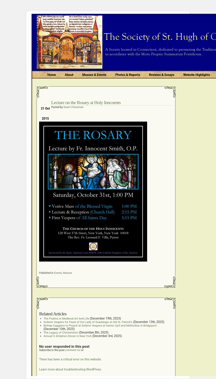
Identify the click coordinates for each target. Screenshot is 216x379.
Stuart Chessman (73, 107)
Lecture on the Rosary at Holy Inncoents (86, 102)
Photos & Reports (127, 75)
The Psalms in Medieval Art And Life (66, 318)
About (69, 75)
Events (58, 272)
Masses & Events (94, 75)
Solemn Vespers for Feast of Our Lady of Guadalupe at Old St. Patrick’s (88, 322)
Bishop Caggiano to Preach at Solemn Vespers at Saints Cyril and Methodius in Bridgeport (100, 325)
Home (51, 75)
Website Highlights (196, 75)
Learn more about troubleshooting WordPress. (70, 369)
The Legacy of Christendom (61, 332)
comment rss (73, 350)
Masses (67, 272)
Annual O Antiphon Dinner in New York (68, 336)
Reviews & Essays (161, 75)
